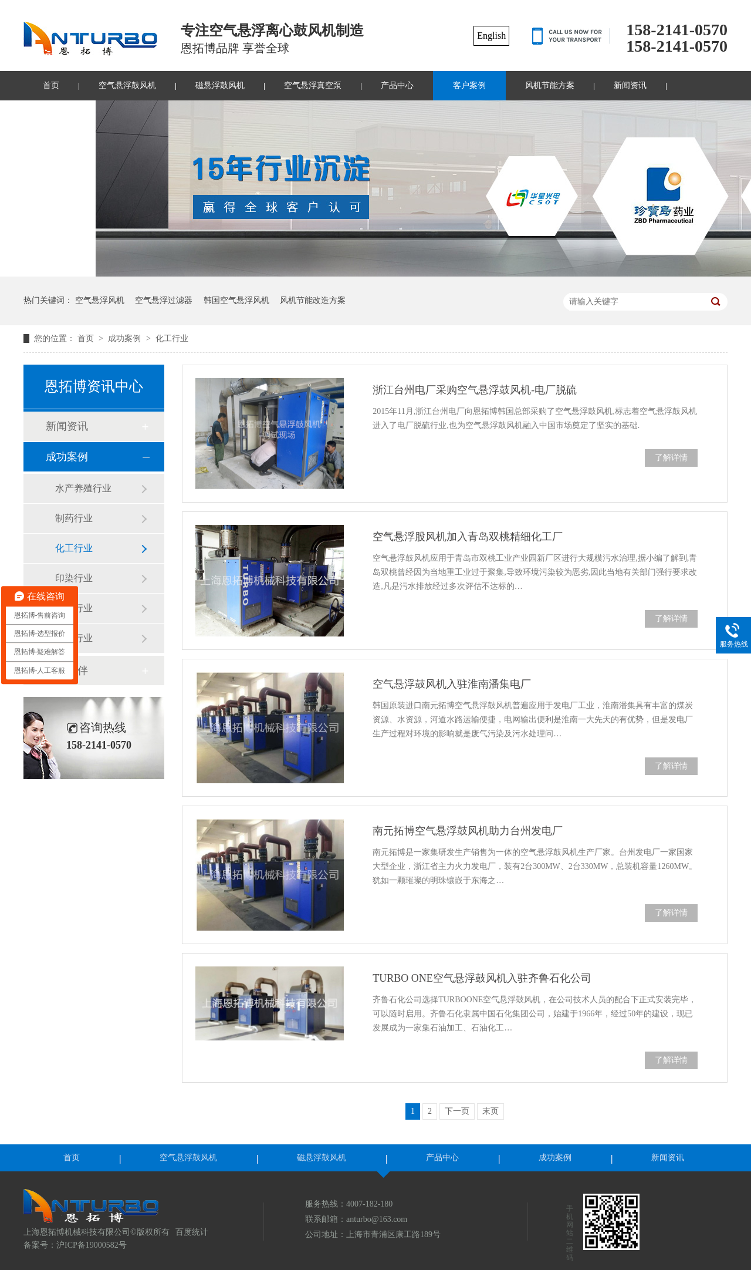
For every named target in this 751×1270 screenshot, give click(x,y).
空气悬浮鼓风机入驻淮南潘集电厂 (452, 684)
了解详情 (671, 457)
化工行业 (171, 338)
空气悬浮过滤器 (163, 300)
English (491, 36)
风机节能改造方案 (313, 300)
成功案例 (125, 338)
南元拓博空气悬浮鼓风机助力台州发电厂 (468, 831)
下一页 (457, 1111)
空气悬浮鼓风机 (127, 85)
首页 (51, 85)
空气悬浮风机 (99, 300)
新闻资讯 (630, 85)
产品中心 (397, 85)
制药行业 (74, 518)
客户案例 (469, 85)
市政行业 (74, 608)
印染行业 (74, 578)
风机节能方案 (549, 85)
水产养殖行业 (83, 488)
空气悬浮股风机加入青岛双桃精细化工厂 (468, 537)
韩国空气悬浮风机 (236, 300)
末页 (490, 1111)
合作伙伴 (67, 670)
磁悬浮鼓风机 (220, 85)
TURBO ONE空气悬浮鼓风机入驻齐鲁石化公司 (482, 978)
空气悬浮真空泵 (312, 85)
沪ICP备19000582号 (91, 1245)
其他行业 (74, 638)
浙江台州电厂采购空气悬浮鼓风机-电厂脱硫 (475, 390)
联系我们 (59, 114)
